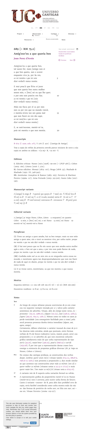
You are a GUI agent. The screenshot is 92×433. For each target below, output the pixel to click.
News (63, 40)
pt (37, 28)
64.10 (32, 314)
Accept (33, 423)
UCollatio (61, 56)
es (49, 28)
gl (32, 28)
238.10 (66, 314)
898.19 (60, 342)
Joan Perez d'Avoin (24, 58)
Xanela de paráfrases (65, 54)
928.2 (31, 361)
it (45, 28)
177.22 (65, 366)
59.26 (28, 342)
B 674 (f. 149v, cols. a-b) (24, 143)
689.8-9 (74, 358)
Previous (62, 60)
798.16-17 (24, 361)
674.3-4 (66, 358)
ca (57, 28)
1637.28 (24, 345)
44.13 (58, 366)
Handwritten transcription (67, 52)
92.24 (54, 314)
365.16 (29, 316)
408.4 (73, 314)
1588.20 (39, 314)
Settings (26, 423)
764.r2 (36, 316)
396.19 (46, 342)
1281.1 (42, 316)
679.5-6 (70, 369)
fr (53, 28)
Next (72, 60)
